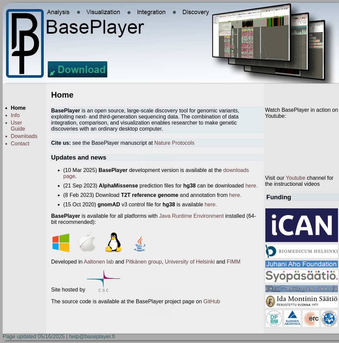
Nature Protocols (174, 143)
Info (15, 115)
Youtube (295, 178)
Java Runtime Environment (191, 216)
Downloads (24, 136)
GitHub (211, 301)
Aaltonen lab (99, 262)
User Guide (18, 126)
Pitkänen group (144, 262)
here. (252, 185)
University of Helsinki (190, 262)
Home (18, 108)
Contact (20, 143)
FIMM (233, 262)
